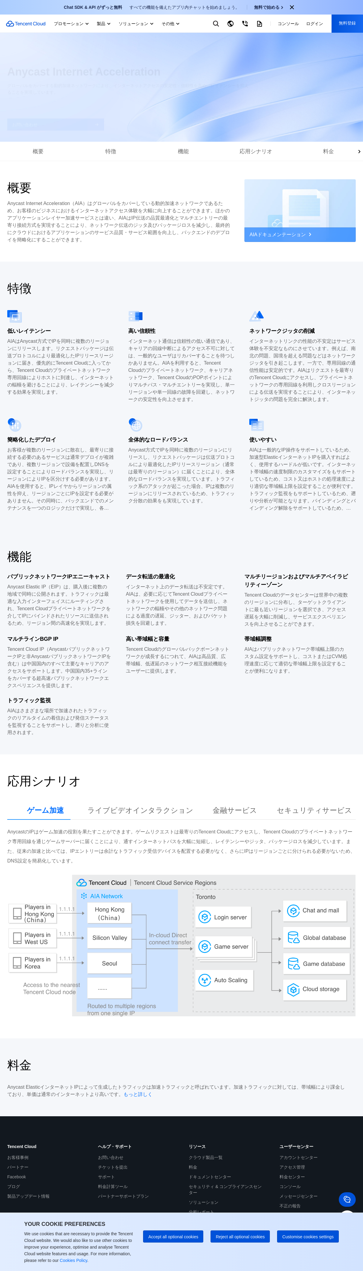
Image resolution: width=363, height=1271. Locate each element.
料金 (193, 1167)
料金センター (292, 1176)
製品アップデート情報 (28, 1196)
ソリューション (203, 1202)
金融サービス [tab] (235, 810)
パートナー (17, 1167)
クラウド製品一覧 (206, 1157)
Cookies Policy (73, 1260)
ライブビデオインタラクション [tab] (140, 810)
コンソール (290, 1186)
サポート (106, 1176)
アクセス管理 (292, 1167)
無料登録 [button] (347, 23)
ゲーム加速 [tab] (45, 810)
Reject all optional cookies (240, 1236)
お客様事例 (17, 1157)
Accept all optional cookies (173, 1236)
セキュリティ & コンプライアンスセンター (225, 1189)
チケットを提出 (113, 1167)
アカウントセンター (299, 1157)
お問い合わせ (110, 1157)
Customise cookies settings (308, 1236)
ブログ (13, 1186)
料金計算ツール (113, 1186)
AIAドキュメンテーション (280, 234)
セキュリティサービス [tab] (314, 810)
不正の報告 (290, 1205)
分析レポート (201, 1212)
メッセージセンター (299, 1196)
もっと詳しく (137, 1094)
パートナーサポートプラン (123, 1196)
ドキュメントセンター (210, 1176)
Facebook (16, 1176)
